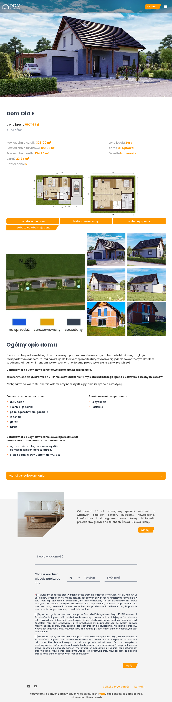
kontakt (151, 6)
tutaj (102, 694)
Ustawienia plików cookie (86, 697)
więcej (145, 530)
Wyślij (129, 665)
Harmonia (128, 153)
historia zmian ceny (85, 221)
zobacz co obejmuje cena (33, 227)
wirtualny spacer (139, 221)
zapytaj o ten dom (33, 221)
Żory (128, 143)
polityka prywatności (116, 686)
